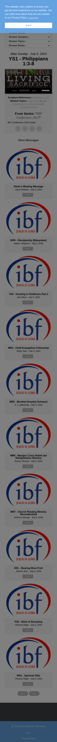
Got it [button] (28, 25)
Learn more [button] (33, 18)
